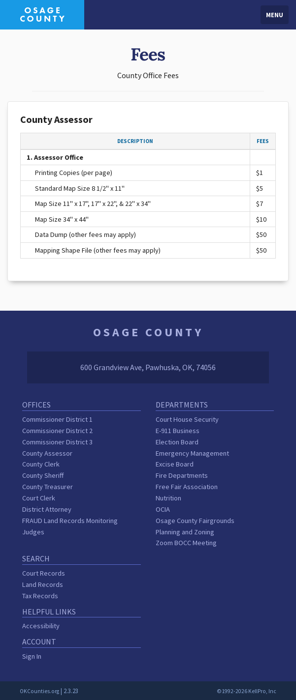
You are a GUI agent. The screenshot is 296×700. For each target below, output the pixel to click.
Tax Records (40, 595)
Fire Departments (182, 475)
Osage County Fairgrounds (195, 520)
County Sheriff (43, 475)
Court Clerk (38, 498)
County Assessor (47, 453)
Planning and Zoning (185, 531)
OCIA (163, 509)
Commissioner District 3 (57, 442)
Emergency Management (192, 453)
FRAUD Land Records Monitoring (70, 520)
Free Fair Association (187, 486)
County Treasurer (47, 486)
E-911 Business (177, 430)
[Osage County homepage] (42, 14)
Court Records (43, 573)
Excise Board (175, 464)
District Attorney (46, 509)
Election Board (177, 442)
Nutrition (168, 498)
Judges (33, 531)
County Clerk (41, 464)
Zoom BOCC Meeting (186, 542)
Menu (274, 15)
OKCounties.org (39, 691)
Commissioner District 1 (57, 419)
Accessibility (41, 625)
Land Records (42, 584)
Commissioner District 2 (57, 430)
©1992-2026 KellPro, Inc (246, 691)
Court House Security (187, 419)
